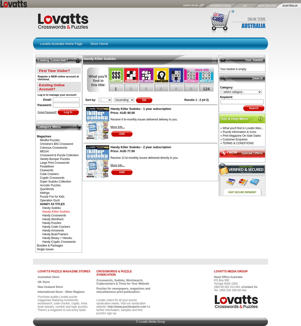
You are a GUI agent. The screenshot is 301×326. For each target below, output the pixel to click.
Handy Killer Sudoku (56, 211)
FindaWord (47, 166)
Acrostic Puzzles (50, 185)
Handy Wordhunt (52, 219)
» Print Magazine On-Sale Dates (240, 135)
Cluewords (46, 170)
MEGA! (44, 151)
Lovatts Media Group (152, 321)
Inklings (45, 193)
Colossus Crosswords (53, 147)
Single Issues (45, 249)
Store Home (99, 44)
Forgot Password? (47, 112)
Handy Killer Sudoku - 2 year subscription (141, 147)
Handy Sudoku (51, 208)
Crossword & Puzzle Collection (59, 155)
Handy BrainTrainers (55, 234)
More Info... (118, 127)
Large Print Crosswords (54, 162)
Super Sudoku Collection (55, 181)
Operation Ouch (50, 200)
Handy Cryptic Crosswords (59, 241)
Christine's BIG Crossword (56, 144)
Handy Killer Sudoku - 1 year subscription (141, 109)
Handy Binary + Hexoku (57, 238)
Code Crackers (49, 174)
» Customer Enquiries (233, 139)
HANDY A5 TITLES (52, 204)
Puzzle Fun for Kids (52, 196)
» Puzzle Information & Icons (238, 132)
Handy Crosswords (54, 215)
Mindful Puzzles (50, 140)
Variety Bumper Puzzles (55, 159)
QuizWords (47, 189)
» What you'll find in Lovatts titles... (242, 128)
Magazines (44, 136)
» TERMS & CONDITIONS (237, 143)
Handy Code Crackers (56, 226)
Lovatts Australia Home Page (61, 44)
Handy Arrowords (53, 230)
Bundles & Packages (50, 245)
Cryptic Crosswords (52, 177)
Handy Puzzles (51, 223)
